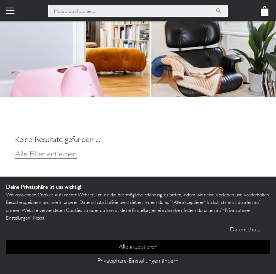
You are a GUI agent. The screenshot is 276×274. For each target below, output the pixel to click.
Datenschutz (245, 230)
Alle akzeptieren (138, 247)
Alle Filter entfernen (46, 154)
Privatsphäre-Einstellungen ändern (138, 261)
